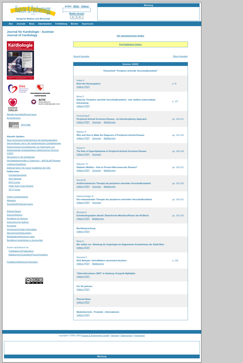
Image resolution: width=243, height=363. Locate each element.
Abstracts (11, 200)
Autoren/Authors (14, 215)
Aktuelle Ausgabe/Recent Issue (22, 114)
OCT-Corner (14, 189)
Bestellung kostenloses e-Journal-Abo (25, 240)
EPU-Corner (14, 182)
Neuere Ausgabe (81, 56)
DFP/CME (26, 125)
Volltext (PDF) (83, 87)
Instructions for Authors (18, 222)
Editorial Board (14, 211)
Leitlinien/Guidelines (16, 164)
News (32, 24)
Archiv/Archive (14, 118)
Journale (20, 24)
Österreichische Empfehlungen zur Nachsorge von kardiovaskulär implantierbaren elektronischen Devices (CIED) (33, 150)
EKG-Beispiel (15, 178)
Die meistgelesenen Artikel (130, 36)
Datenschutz (127, 335)
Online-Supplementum (17, 197)
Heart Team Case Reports (21, 186)
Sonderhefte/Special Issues (20, 204)
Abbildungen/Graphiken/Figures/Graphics (28, 254)
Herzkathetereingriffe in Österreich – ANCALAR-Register (34, 160)
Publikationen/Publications (21, 251)
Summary (96, 122)
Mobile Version (76, 13)
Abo (11, 24)
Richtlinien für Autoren (17, 218)
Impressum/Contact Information (22, 229)
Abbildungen (109, 122)
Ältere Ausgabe (180, 56)
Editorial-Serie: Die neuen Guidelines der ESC (29, 168)
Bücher (74, 24)
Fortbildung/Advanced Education (22, 262)
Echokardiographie (18, 175)
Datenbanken (45, 24)
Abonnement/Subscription (19, 233)
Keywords (11, 226)
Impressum (87, 24)
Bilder (76, 6)
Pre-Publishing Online (130, 44)
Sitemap (115, 335)
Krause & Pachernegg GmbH (95, 335)
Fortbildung (61, 24)
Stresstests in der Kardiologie (21, 157)
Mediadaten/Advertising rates (21, 236)
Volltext (85, 6)
